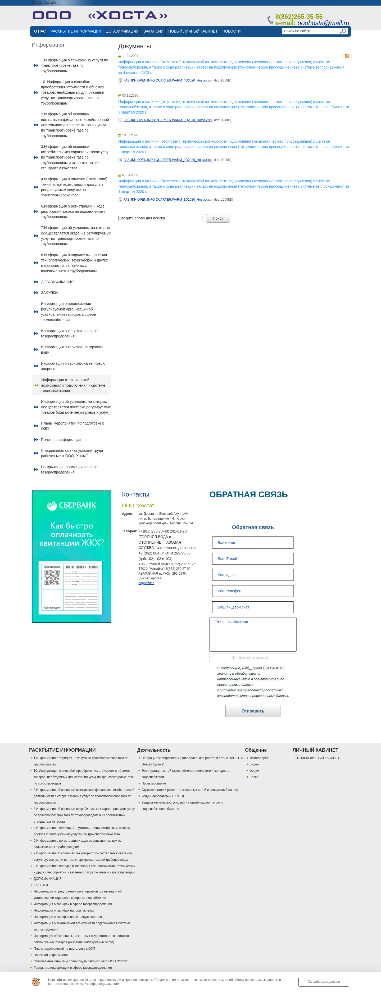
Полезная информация (61, 440)
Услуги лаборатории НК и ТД (163, 796)
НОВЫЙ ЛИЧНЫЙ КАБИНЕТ (192, 31)
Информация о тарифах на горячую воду (72, 349)
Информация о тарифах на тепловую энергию (73, 366)
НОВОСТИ (232, 31)
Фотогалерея (259, 758)
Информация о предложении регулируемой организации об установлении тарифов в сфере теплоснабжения (68, 311)
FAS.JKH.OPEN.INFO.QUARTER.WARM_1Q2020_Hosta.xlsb (168, 199)
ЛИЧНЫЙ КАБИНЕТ (315, 750)
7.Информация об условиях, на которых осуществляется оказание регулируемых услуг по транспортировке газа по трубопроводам (76, 236)
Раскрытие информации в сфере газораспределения (69, 469)
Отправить (253, 711)
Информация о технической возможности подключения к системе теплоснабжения (73, 385)
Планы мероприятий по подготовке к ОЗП (72, 426)
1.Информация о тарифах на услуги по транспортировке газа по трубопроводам (74, 65)
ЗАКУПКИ (49, 293)
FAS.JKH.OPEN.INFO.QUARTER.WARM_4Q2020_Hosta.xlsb (168, 80)
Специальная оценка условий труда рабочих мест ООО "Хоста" (72, 453)
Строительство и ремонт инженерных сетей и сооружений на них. (190, 790)
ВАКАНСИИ (153, 31)
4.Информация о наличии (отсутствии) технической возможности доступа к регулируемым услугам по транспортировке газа (74, 187)
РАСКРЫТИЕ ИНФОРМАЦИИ (76, 31)
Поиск (218, 218)
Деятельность (153, 750)
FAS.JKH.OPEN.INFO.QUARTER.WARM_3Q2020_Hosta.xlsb (168, 120)
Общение (256, 750)
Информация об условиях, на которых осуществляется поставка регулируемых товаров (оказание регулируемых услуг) (76, 406)
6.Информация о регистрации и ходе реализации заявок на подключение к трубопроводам (73, 211)
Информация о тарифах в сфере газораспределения (69, 333)
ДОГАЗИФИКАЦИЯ (122, 31)
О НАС (40, 31)
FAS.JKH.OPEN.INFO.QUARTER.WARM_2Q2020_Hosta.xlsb (168, 160)
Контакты (135, 494)
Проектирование (154, 783)
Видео (254, 764)
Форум (254, 771)
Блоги (254, 777)
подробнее (146, 583)
